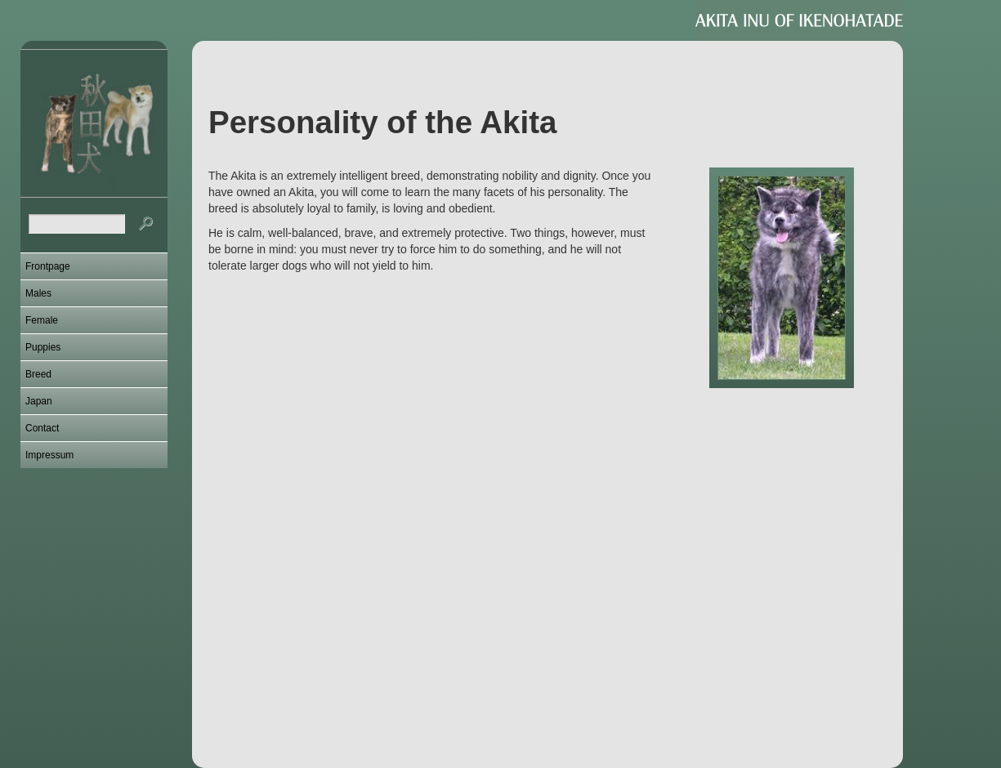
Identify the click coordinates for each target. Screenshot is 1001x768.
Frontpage (47, 266)
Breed (38, 374)
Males (38, 293)
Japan (38, 401)
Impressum (49, 455)
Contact (42, 428)
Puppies (42, 347)
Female (41, 320)
